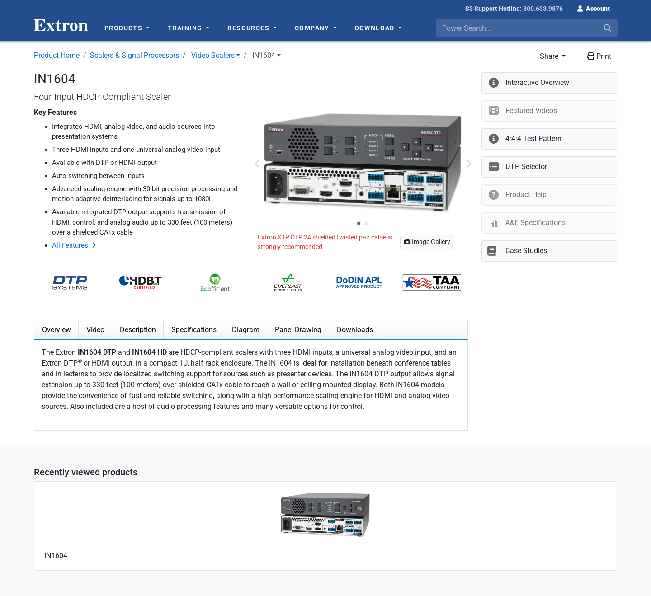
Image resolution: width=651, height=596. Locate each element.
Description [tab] (138, 329)
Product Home (57, 55)
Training (186, 28)
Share (550, 56)
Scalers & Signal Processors (134, 55)
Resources (249, 28)
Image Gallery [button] (427, 241)
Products (124, 28)
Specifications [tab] (194, 329)
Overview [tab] (56, 329)
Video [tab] (95, 329)
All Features (70, 245)
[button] (593, 7)
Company (313, 28)
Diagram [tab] (245, 329)
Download (376, 28)
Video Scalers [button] (213, 55)
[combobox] (527, 28)
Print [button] (599, 56)
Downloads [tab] (355, 329)
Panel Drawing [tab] (298, 329)
